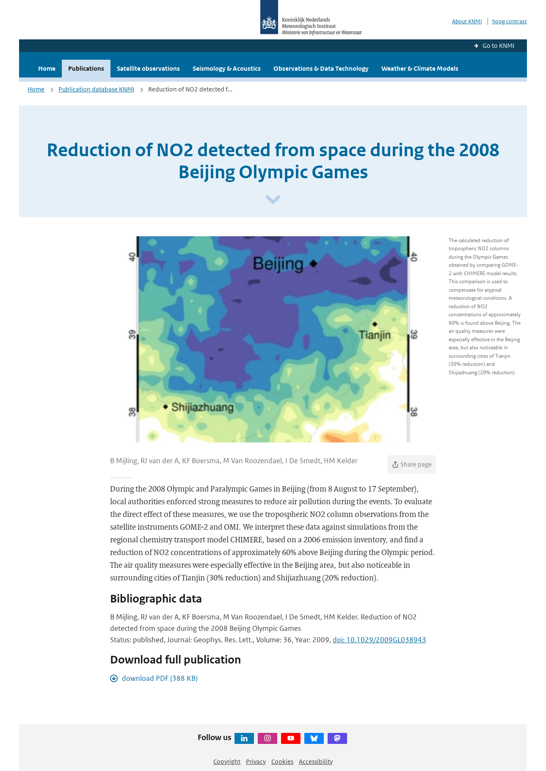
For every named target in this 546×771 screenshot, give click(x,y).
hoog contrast (509, 21)
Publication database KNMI (96, 89)
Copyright (226, 761)
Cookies (282, 761)
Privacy (256, 761)
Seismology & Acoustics (227, 68)
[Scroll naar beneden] (273, 200)
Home (46, 68)
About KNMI (467, 21)
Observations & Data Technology (321, 68)
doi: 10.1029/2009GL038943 (379, 639)
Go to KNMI (498, 45)
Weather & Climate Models (419, 68)
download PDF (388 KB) (160, 678)
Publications (86, 68)
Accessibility (316, 761)
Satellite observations (148, 68)
